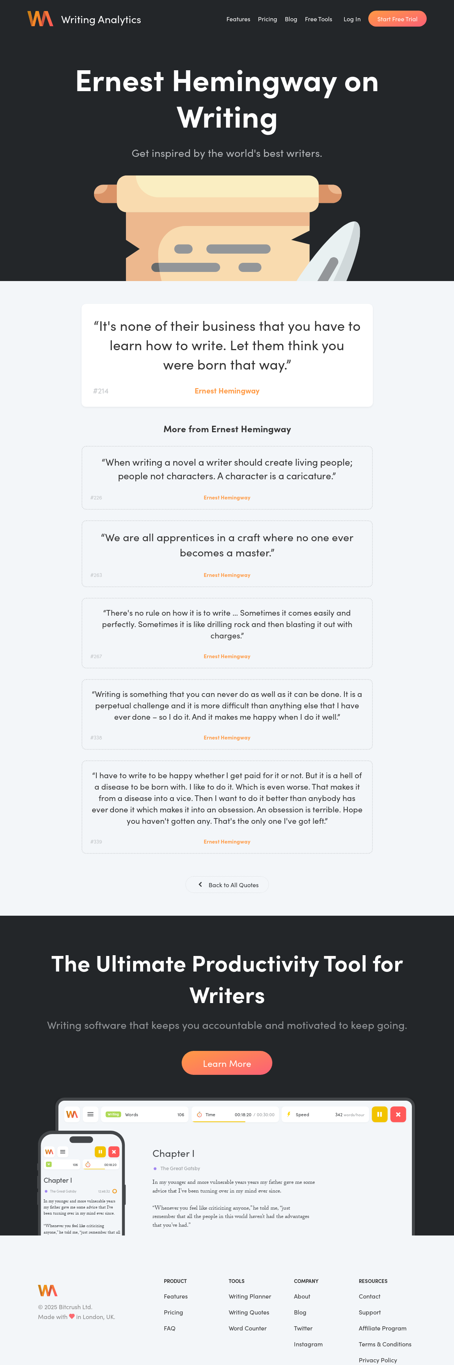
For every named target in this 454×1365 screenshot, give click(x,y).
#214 (100, 390)
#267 (96, 656)
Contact (369, 1296)
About (302, 1296)
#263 (96, 574)
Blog (291, 18)
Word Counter (248, 1328)
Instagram (308, 1344)
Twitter (303, 1328)
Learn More (227, 1063)
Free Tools (318, 18)
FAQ (170, 1328)
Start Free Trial (397, 18)
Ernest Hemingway (227, 390)
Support (370, 1312)
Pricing (267, 18)
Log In (352, 18)
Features (238, 18)
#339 (96, 841)
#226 (96, 497)
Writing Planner (250, 1296)
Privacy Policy (378, 1360)
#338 (96, 737)
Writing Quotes (249, 1312)
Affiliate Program (383, 1328)
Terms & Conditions (385, 1344)
